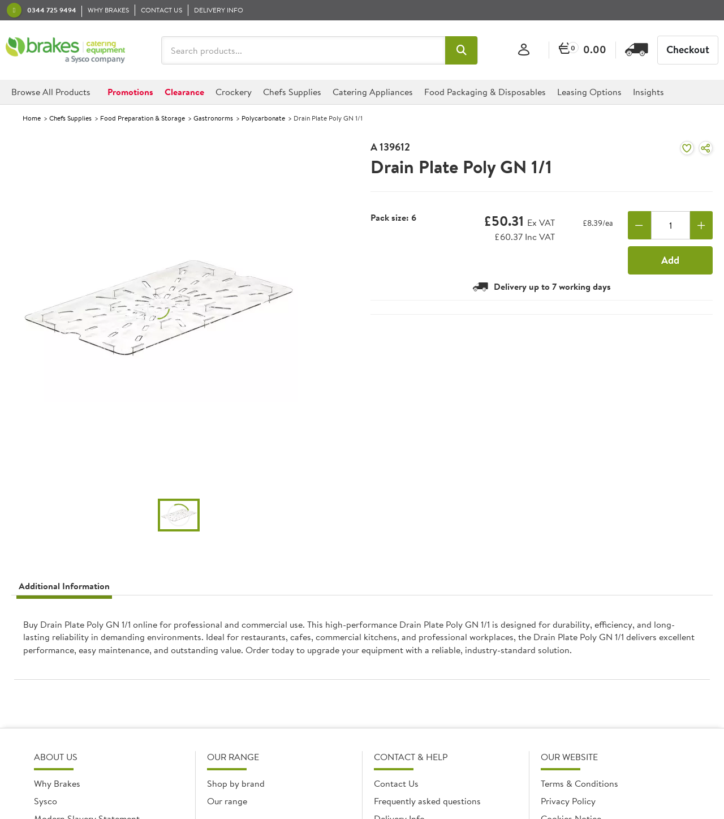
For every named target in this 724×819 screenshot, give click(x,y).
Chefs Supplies (70, 118)
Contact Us (396, 783)
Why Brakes (57, 783)
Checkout (687, 49)
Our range (227, 801)
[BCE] (65, 50)
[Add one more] (701, 225)
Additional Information (64, 586)
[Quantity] (670, 225)
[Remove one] (639, 225)
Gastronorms (213, 118)
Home (32, 118)
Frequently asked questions (427, 801)
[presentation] (362, 642)
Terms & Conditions (579, 783)
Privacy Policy (568, 801)
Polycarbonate (263, 118)
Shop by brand (236, 783)
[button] (461, 50)
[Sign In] (524, 50)
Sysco (45, 801)
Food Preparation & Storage (142, 118)
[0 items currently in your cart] (582, 50)
